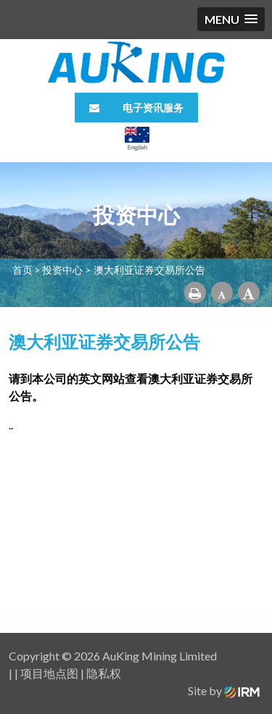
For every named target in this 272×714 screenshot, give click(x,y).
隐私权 (103, 673)
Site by (224, 690)
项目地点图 (49, 673)
